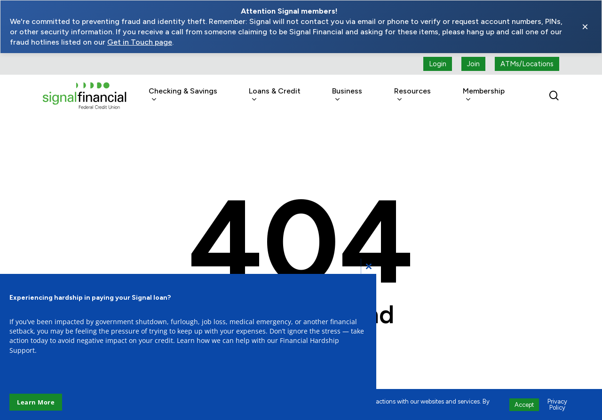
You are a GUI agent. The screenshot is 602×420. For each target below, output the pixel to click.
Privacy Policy (557, 404)
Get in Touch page (139, 42)
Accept (524, 404)
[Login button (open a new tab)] (437, 64)
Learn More (36, 402)
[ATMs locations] (527, 64)
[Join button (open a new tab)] (473, 64)
